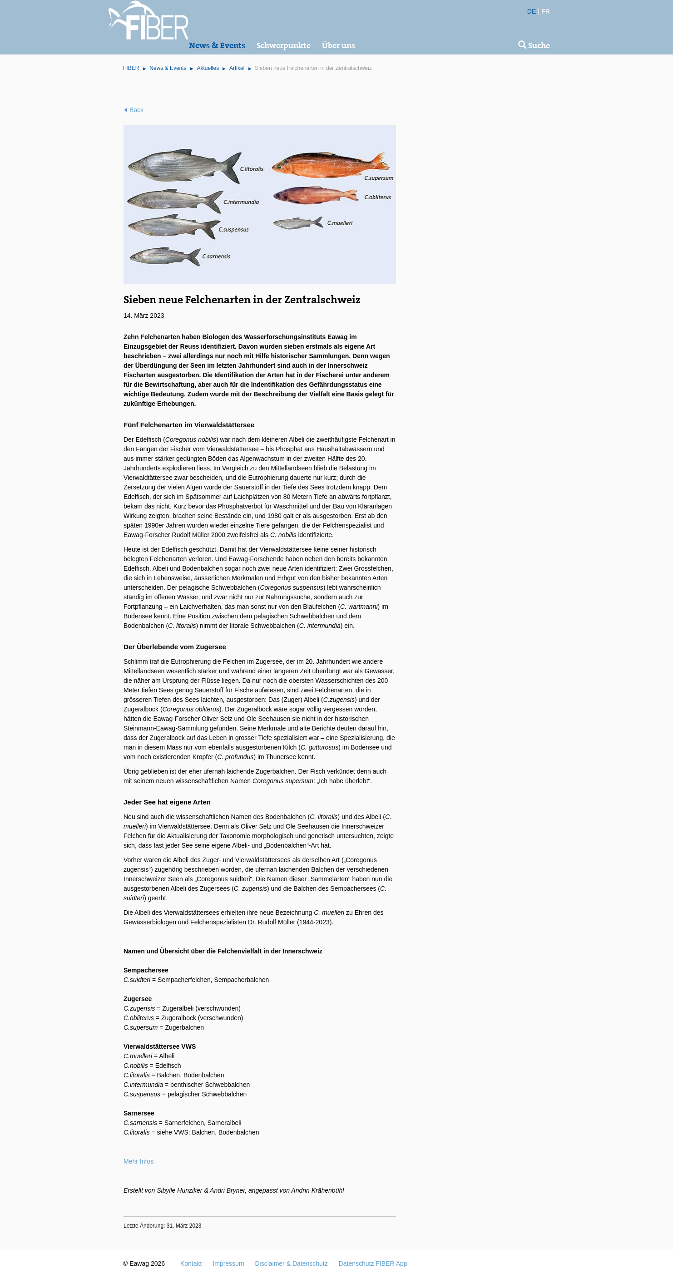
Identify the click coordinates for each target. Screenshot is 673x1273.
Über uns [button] (338, 45)
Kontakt (191, 1263)
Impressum (228, 1263)
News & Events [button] (217, 45)
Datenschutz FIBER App (373, 1263)
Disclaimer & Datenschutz (291, 1263)
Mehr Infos (138, 1161)
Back (136, 109)
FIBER (131, 68)
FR (545, 11)
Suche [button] (534, 45)
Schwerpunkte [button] (284, 45)
